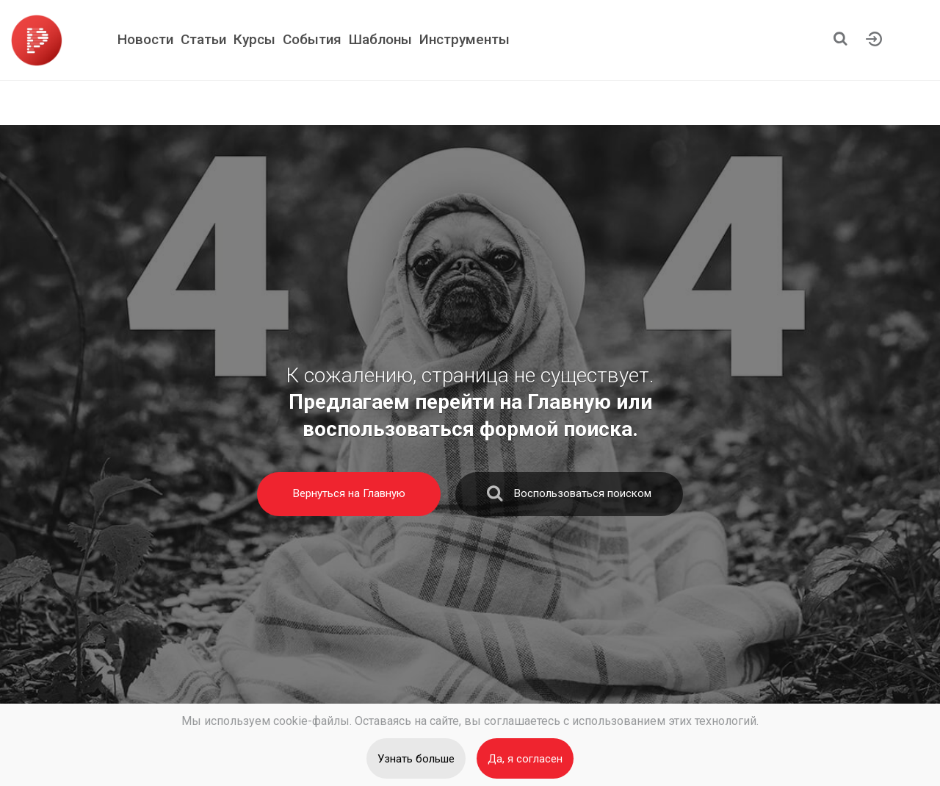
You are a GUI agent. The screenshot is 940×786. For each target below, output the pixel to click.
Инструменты (464, 39)
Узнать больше (416, 758)
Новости (145, 39)
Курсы (254, 39)
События (312, 39)
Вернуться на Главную (349, 493)
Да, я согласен (525, 758)
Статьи (203, 39)
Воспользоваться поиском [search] (569, 496)
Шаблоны (380, 39)
